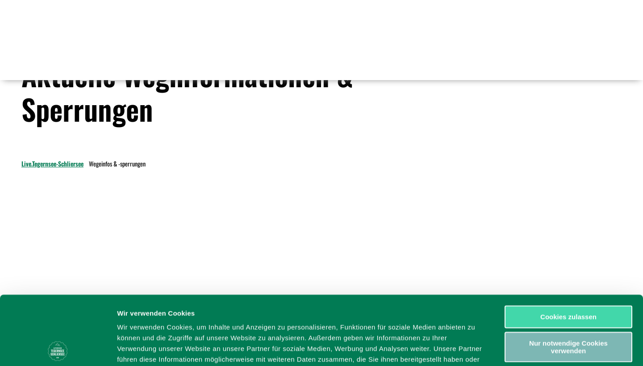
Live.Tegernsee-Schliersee (52, 163)
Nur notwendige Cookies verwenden (568, 278)
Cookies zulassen (568, 248)
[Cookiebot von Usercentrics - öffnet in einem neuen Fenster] (58, 348)
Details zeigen (474, 348)
